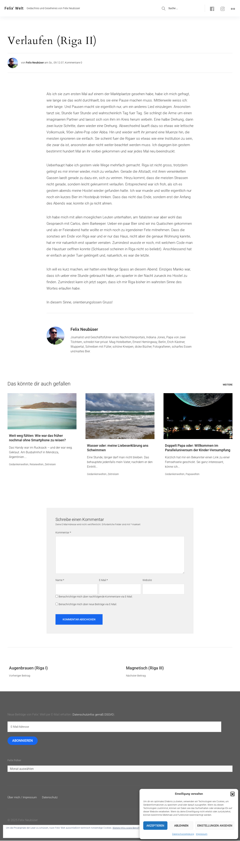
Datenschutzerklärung (183, 834)
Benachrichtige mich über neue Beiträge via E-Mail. (88, 604)
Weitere (227, 384)
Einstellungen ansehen (214, 825)
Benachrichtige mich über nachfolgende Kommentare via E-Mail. (96, 596)
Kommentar (63, 532)
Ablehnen (181, 825)
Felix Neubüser (35, 62)
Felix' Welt (14, 8)
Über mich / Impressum (23, 797)
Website (147, 580)
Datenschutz (52, 797)
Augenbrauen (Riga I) (28, 668)
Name (60, 580)
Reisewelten (37, 464)
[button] (232, 794)
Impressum (201, 834)
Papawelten (193, 474)
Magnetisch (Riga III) (145, 668)
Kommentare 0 (73, 62)
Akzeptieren (155, 825)
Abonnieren (22, 741)
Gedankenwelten (18, 464)
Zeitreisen (50, 464)
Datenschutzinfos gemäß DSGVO (94, 714)
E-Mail (103, 580)
